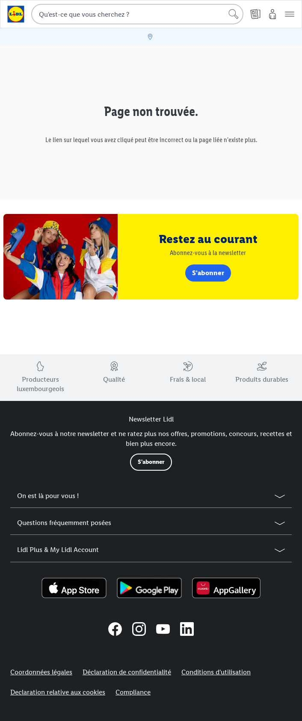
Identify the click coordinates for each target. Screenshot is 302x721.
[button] (289, 14)
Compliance (133, 692)
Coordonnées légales (41, 672)
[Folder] (255, 14)
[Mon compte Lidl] (272, 14)
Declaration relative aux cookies (57, 692)
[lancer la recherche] (233, 14)
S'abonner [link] (208, 273)
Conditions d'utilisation (216, 672)
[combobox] (137, 14)
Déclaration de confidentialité (127, 672)
